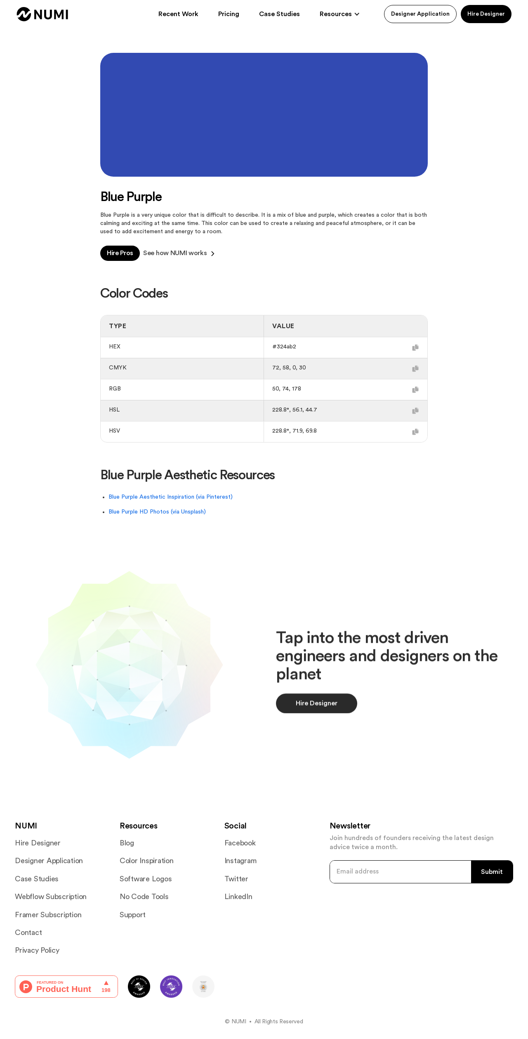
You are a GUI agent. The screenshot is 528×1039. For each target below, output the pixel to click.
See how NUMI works (179, 253)
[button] (340, 14)
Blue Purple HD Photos (139, 512)
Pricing (228, 14)
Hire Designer (486, 14)
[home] (42, 14)
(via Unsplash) (188, 512)
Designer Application (420, 14)
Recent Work (178, 14)
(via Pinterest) (214, 497)
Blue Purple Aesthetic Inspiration (152, 497)
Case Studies (279, 14)
